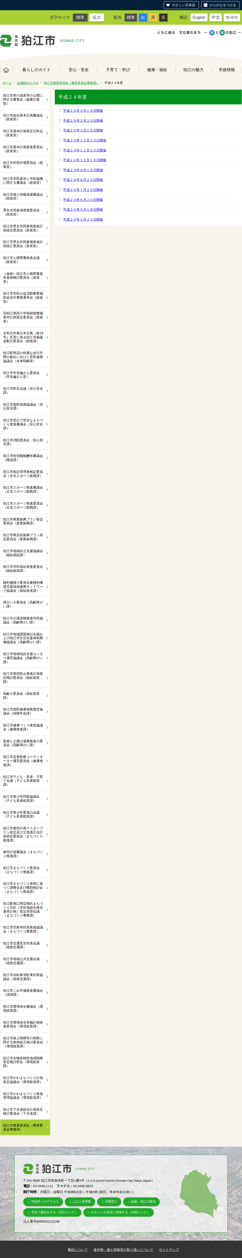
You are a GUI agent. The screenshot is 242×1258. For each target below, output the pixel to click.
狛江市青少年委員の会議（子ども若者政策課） (21, 814)
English (199, 17)
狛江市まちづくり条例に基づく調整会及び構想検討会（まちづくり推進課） (23, 888)
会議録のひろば (27, 83)
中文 (216, 17)
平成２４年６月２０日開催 (83, 200)
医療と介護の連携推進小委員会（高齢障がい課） (23, 743)
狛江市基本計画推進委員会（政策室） (23, 149)
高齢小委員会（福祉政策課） (21, 695)
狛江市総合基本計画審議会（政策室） (23, 117)
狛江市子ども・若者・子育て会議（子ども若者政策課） (23, 781)
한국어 (232, 17)
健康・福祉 (157, 70)
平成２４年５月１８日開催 (83, 209)
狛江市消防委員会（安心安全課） (23, 442)
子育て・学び (118, 70)
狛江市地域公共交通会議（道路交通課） (21, 961)
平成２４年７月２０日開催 (83, 190)
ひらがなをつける (222, 5)
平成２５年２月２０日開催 (83, 120)
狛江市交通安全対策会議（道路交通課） (21, 945)
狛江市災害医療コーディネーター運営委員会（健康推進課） (23, 761)
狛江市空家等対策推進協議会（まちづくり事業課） (23, 929)
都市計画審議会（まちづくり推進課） (23, 854)
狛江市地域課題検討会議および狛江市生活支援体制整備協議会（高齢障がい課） (23, 638)
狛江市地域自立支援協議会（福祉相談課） (23, 553)
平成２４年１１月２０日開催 (84, 150)
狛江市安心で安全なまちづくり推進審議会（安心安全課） (23, 424)
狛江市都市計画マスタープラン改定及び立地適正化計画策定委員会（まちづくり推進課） (23, 834)
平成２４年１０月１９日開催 (84, 160)
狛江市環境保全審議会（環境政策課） (23, 1008)
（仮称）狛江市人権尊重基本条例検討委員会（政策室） (23, 278)
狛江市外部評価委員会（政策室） (23, 165)
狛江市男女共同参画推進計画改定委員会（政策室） (23, 228)
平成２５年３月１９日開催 (83, 110)
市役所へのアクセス (45, 1201)
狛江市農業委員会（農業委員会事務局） (71, 83)
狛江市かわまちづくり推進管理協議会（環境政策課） (23, 1096)
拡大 (97, 17)
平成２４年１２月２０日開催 (84, 140)
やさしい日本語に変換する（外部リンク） (120, 1212)
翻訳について (78, 1250)
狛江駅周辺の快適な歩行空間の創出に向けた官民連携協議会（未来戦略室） (23, 357)
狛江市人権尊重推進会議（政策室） (21, 260)
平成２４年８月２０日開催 (83, 180)
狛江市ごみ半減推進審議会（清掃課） (23, 992)
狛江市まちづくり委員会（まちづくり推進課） (21, 870)
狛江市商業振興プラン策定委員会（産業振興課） (23, 521)
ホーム (6, 70)
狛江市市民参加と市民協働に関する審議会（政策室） (23, 181)
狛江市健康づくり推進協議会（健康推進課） (23, 727)
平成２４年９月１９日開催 (83, 170)
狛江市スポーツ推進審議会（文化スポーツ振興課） (23, 489)
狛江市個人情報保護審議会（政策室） (23, 196)
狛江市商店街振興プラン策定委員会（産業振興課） (23, 537)
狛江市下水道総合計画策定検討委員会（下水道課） (23, 1111)
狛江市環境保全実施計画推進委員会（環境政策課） (23, 1024)
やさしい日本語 (183, 5)
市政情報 (227, 70)
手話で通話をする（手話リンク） (54, 1212)
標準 (80, 17)
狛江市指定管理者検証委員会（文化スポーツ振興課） (23, 474)
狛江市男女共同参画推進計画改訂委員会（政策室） (23, 244)
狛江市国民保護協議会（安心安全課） (23, 406)
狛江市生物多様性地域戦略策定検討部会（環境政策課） (23, 1062)
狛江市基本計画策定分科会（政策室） (23, 133)
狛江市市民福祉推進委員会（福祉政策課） (23, 569)
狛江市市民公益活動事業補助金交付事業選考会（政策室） (23, 297)
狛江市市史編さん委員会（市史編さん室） (21, 375)
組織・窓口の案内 (143, 1201)
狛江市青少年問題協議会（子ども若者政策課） (21, 798)
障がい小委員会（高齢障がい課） (23, 604)
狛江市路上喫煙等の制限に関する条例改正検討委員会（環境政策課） (23, 1042)
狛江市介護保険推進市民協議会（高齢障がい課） (23, 620)
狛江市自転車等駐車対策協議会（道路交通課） (23, 977)
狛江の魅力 (193, 70)
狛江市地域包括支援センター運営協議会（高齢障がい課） (23, 658)
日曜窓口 (111, 1201)
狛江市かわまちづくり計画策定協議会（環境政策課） (23, 1080)
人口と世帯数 (82, 1201)
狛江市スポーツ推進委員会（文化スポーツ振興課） (23, 505)
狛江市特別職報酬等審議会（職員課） (23, 458)
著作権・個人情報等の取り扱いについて (123, 1250)
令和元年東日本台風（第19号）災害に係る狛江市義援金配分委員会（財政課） (23, 337)
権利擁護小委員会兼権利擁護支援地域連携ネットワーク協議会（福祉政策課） (23, 587)
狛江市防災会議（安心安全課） (23, 390)
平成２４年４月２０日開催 (83, 219)
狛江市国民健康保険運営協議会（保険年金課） (23, 711)
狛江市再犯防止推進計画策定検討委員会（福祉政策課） (23, 678)
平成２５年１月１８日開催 (83, 130)
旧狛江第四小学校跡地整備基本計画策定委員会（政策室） (23, 317)
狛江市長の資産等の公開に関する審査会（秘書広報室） (23, 99)
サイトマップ (169, 1250)
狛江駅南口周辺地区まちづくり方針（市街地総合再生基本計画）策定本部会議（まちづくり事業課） (23, 909)
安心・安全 (79, 70)
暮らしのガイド (36, 70)
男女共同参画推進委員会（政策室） (21, 212)
